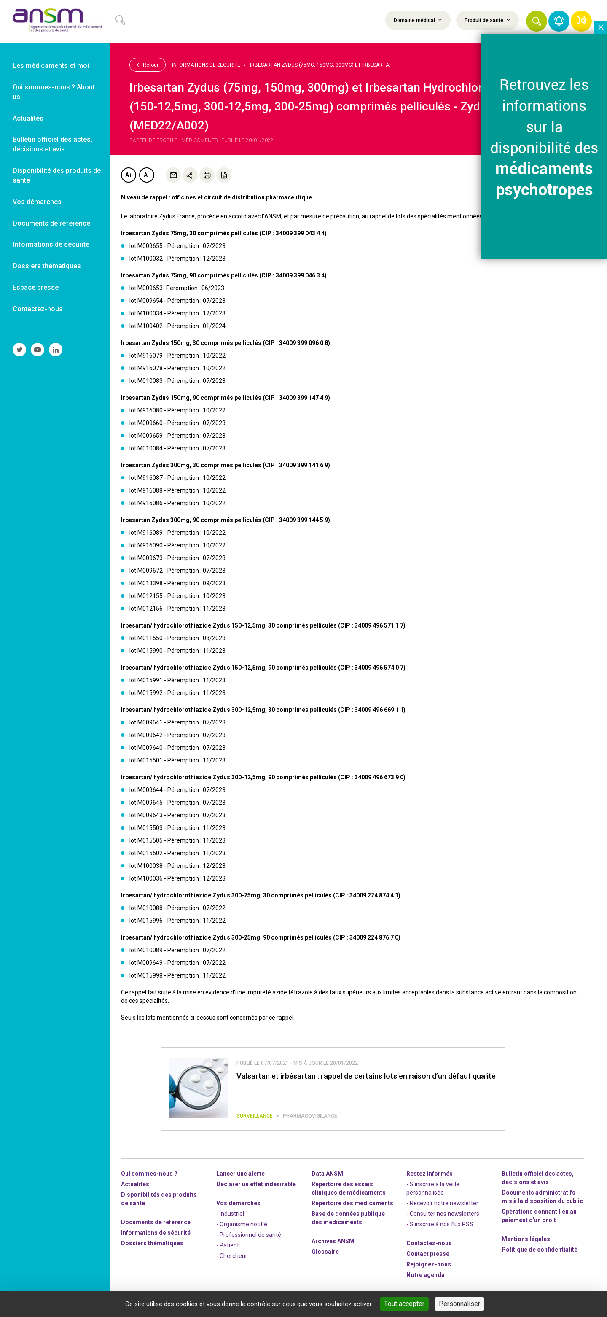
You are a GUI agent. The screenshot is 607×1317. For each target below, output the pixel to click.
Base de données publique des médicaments (348, 1217)
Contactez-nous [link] (38, 309)
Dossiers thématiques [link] (47, 266)
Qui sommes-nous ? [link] (149, 1173)
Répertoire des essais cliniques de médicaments (349, 1188)
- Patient (227, 1245)
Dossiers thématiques (152, 1243)
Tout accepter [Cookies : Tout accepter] (404, 1304)
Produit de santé (487, 19)
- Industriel (230, 1213)
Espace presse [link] (36, 287)
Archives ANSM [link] (333, 1241)
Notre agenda (425, 1274)
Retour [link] (147, 64)
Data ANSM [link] (327, 1173)
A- (147, 175)
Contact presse (427, 1253)
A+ (128, 175)
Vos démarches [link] (37, 202)
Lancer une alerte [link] (240, 1173)
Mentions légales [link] (526, 1239)
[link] (55, 21)
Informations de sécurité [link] (51, 244)
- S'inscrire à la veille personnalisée (432, 1188)
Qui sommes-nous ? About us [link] (54, 92)
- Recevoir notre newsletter (442, 1203)
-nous (428, 1264)
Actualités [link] (28, 118)
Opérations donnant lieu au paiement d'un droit (539, 1215)
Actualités (135, 1184)
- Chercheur (231, 1255)
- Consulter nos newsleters (442, 1213)
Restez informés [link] (429, 1173)
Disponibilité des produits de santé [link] (57, 175)
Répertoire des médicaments (352, 1203)
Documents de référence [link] (51, 223)
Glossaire (325, 1251)
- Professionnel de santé (248, 1234)
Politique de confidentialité (539, 1249)
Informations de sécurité (206, 65)
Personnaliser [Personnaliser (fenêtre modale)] (459, 1304)
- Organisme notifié (241, 1224)
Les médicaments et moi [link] (51, 66)
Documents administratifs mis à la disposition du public (542, 1196)
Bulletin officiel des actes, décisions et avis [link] (52, 144)
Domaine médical (418, 19)
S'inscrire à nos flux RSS (441, 1224)
